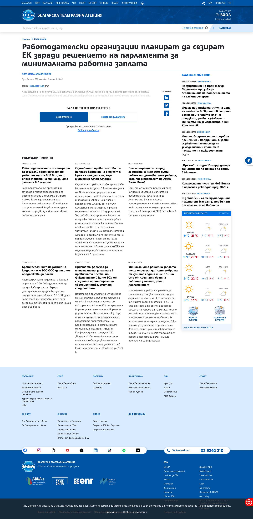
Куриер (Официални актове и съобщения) (37, 399)
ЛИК (74, 3)
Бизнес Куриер (135, 392)
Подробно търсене (193, 27)
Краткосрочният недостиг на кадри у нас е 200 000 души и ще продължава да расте (46, 270)
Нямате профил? (223, 19)
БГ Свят (93, 3)
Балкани (47, 3)
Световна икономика (139, 383)
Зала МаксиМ (206, 475)
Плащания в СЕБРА (208, 492)
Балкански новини (102, 383)
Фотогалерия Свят (67, 425)
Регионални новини (31, 387)
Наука (167, 387)
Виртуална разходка (174, 471)
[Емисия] (214, 28)
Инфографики (129, 3)
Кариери (168, 492)
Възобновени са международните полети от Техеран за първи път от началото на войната (206, 201)
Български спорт (208, 387)
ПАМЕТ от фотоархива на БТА (73, 438)
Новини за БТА (171, 475)
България (27, 3)
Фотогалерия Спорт (68, 433)
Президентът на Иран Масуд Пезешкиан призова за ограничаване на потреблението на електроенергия (206, 91)
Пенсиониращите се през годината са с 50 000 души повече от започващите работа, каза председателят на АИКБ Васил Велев (152, 175)
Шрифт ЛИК (205, 467)
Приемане (111, 512)
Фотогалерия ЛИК (66, 429)
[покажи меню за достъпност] (249, 502)
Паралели (62, 387)
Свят (37, 3)
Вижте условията (88, 130)
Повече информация (135, 512)
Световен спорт (208, 383)
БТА (210, 3)
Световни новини (66, 383)
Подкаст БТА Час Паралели (106, 425)
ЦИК (24, 405)
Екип (201, 484)
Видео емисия (100, 421)
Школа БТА (169, 496)
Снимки (104, 3)
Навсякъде (225, 28)
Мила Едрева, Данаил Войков (36, 74)
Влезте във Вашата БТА (113, 117)
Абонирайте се (64, 117)
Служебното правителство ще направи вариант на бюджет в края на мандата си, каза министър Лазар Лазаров (98, 173)
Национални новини (32, 383)
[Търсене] (206, 28)
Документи (170, 488)
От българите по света (34, 421)
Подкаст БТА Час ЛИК (104, 429)
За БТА (167, 467)
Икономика (62, 3)
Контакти (204, 488)
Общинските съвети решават (33, 393)
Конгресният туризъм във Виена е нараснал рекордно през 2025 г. (206, 185)
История (168, 484)
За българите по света (34, 425)
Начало (26, 39)
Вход (225, 14)
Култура (168, 383)
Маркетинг (205, 471)
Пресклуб (220, 3)
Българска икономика (139, 387)
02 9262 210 (212, 450)
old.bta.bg (204, 496)
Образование (170, 392)
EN (230, 3)
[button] (142, 3)
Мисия (167, 479)
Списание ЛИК (206, 479)
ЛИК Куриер (170, 396)
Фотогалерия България (69, 421)
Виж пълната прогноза (198, 327)
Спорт (82, 3)
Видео (115, 3)
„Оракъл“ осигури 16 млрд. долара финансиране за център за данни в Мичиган (206, 168)
